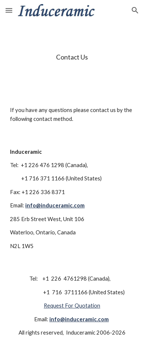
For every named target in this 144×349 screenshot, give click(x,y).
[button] (9, 10)
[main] (72, 57)
